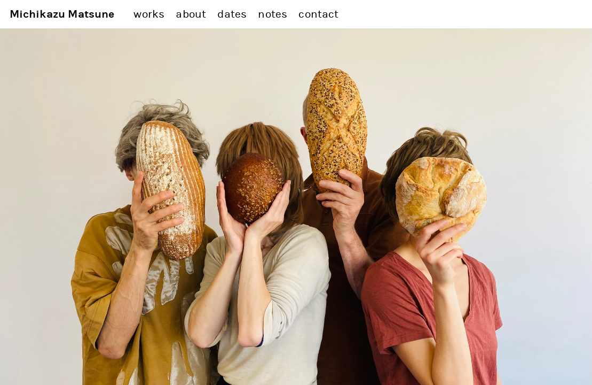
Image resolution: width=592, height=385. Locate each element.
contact (318, 14)
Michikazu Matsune (62, 14)
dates (232, 14)
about (191, 14)
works (148, 14)
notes (272, 14)
